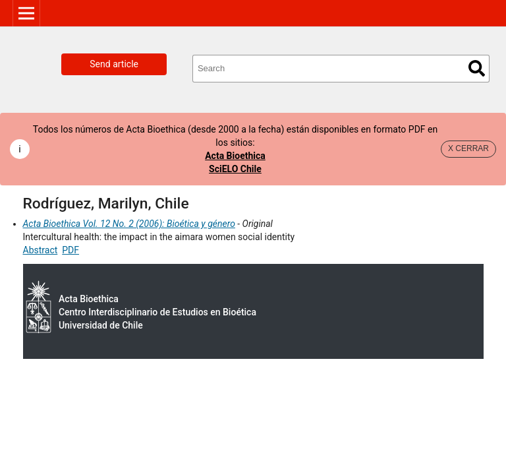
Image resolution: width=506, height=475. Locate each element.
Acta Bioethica (235, 155)
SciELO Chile (235, 169)
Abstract (40, 250)
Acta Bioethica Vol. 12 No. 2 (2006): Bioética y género (129, 223)
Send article (114, 64)
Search (476, 68)
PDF (70, 250)
